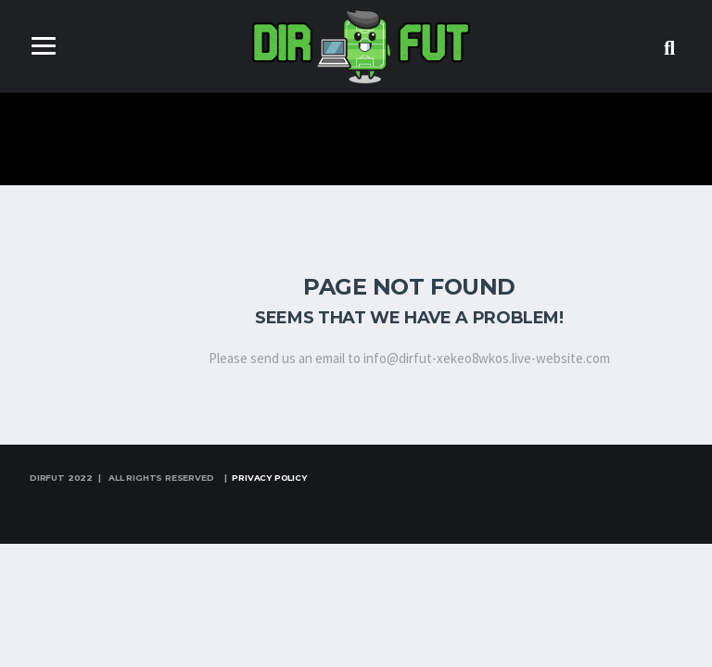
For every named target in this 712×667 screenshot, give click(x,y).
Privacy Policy (269, 477)
